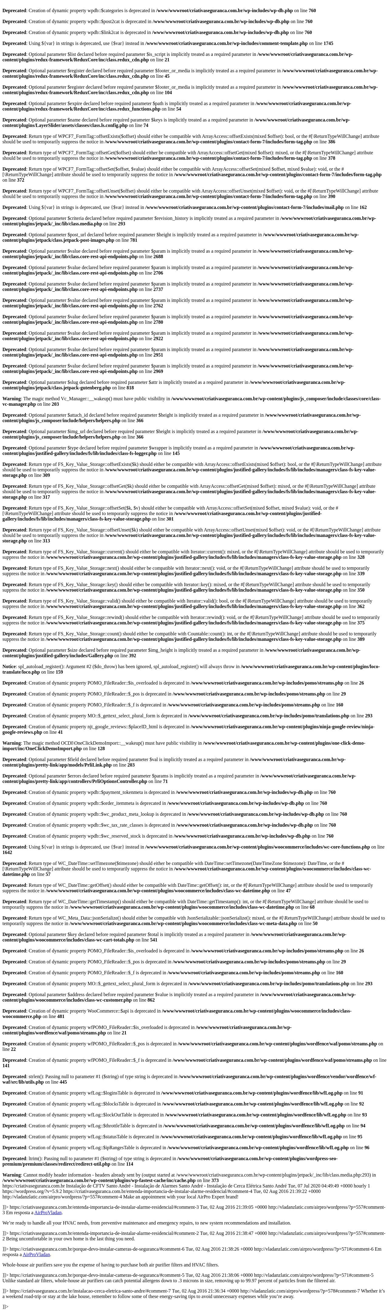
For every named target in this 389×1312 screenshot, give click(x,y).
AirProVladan (48, 1212)
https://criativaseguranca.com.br (194, 1246)
